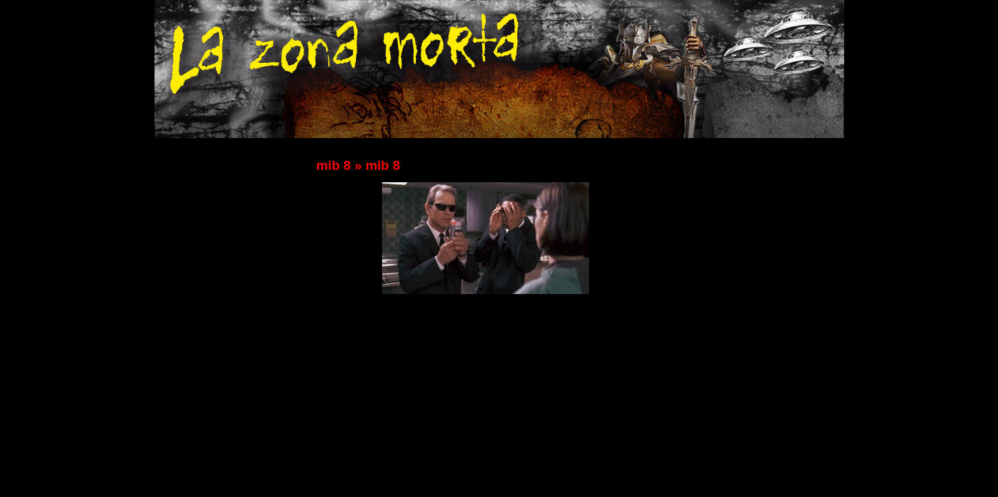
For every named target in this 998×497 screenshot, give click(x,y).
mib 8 (334, 165)
